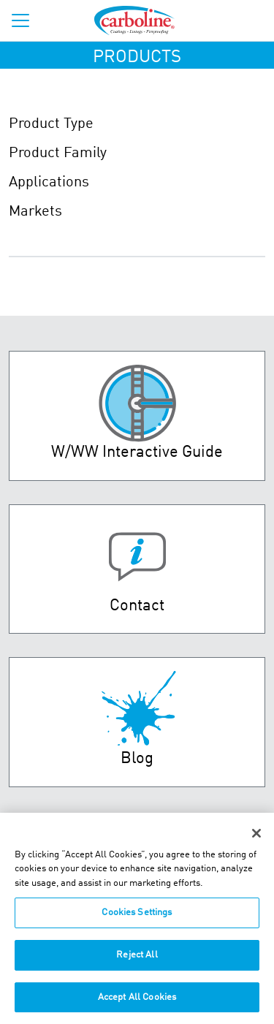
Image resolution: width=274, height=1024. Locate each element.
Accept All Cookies (137, 999)
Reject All (136, 957)
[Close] (256, 835)
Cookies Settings (137, 914)
